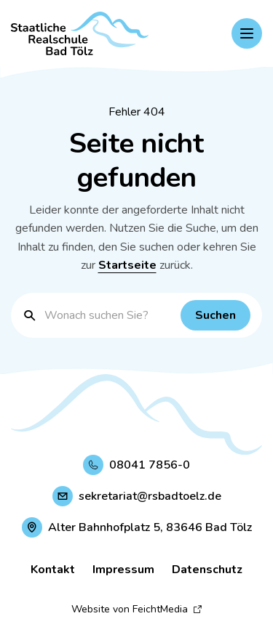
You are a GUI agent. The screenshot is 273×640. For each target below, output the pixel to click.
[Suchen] (215, 315)
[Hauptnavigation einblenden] (247, 33)
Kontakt (53, 570)
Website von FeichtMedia (136, 609)
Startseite (127, 265)
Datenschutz (207, 570)
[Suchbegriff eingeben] (109, 315)
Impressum (123, 570)
